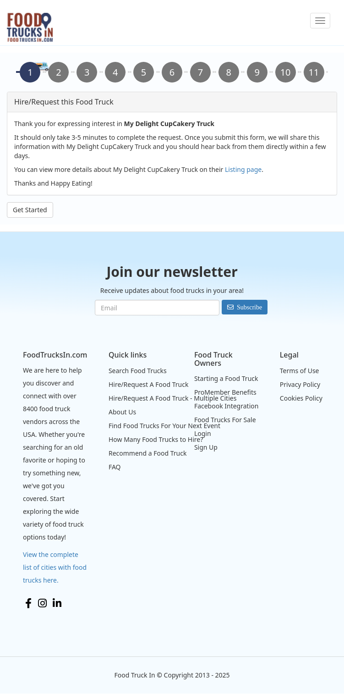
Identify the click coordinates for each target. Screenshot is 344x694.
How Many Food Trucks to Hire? (156, 439)
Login (202, 433)
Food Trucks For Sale (225, 419)
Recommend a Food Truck (147, 453)
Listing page (243, 169)
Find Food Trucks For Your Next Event (164, 425)
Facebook (28, 603)
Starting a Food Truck (226, 378)
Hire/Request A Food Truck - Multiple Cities (172, 398)
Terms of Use (299, 370)
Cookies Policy (301, 398)
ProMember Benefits (225, 392)
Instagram (42, 603)
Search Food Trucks (138, 370)
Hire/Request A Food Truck (149, 384)
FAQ (115, 467)
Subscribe (249, 307)
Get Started (30, 209)
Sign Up (206, 447)
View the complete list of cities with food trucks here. (55, 567)
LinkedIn (57, 603)
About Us (122, 412)
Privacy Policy (300, 384)
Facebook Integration (226, 406)
